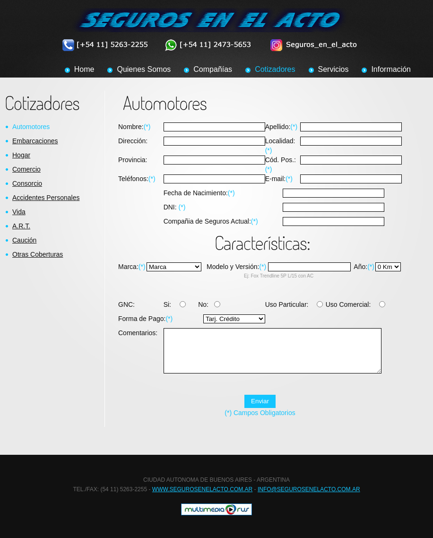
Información (391, 69)
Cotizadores (275, 69)
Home (84, 69)
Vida (19, 212)
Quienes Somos (144, 69)
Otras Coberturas (37, 254)
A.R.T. (21, 226)
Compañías (212, 69)
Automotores (31, 126)
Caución (24, 240)
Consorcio (27, 183)
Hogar (21, 155)
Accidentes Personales (45, 197)
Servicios (333, 69)
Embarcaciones (35, 141)
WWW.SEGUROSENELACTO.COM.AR (202, 493)
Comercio (26, 169)
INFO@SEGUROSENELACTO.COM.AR (309, 493)
